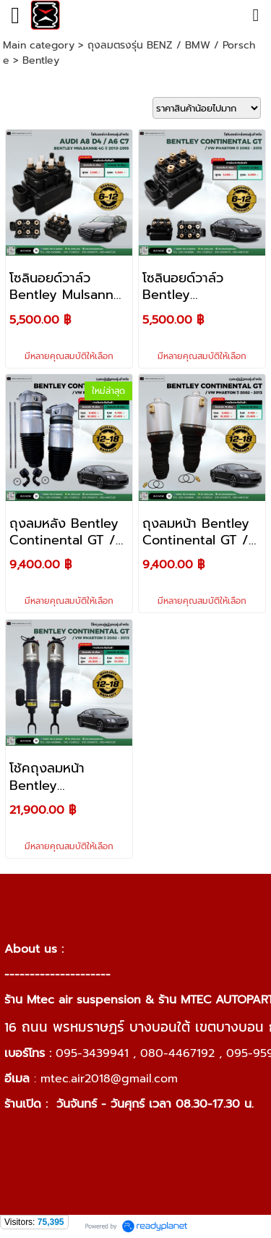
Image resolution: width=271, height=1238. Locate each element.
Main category (38, 45)
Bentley (40, 60)
